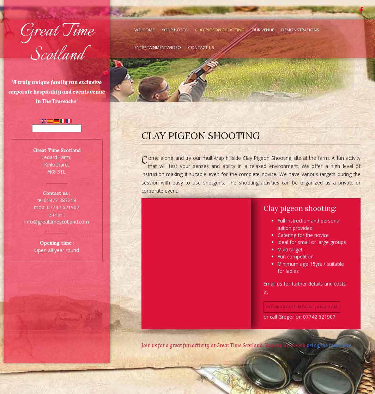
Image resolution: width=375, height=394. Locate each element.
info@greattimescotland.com (56, 221)
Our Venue (263, 29)
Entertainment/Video (157, 47)
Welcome (144, 29)
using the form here (329, 345)
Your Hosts (175, 29)
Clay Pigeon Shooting (219, 29)
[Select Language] (56, 128)
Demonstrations (300, 29)
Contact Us (201, 47)
